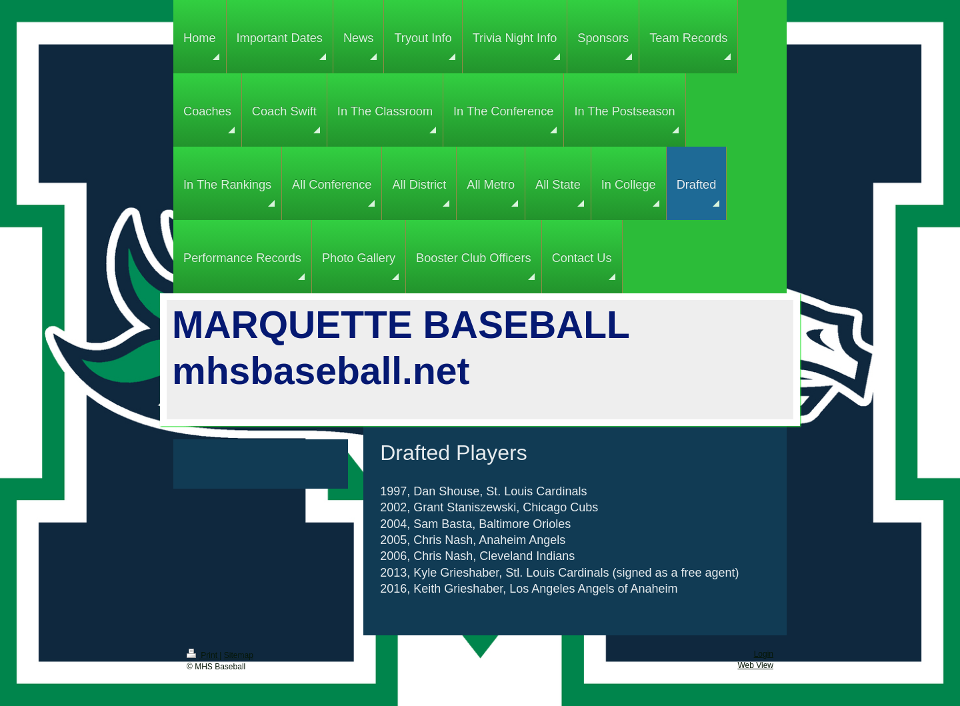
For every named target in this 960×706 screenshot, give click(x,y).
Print (203, 655)
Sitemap (238, 655)
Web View (755, 665)
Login (763, 654)
